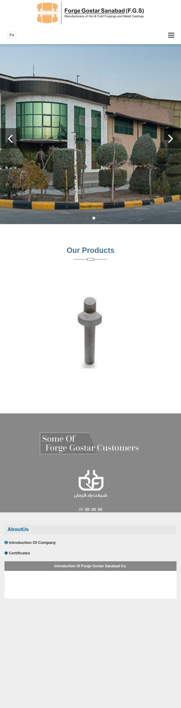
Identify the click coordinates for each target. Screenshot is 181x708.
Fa (12, 34)
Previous (10, 138)
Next (171, 138)
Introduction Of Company (30, 542)
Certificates (17, 553)
